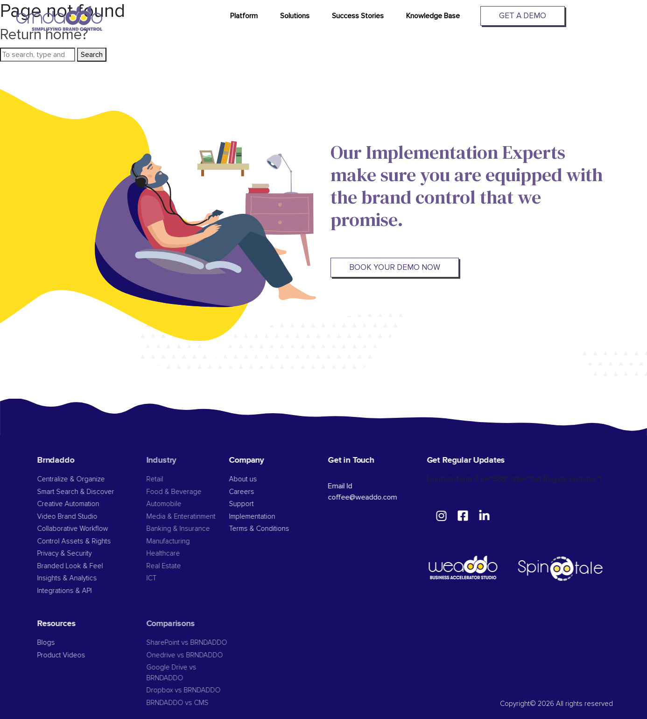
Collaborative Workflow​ (86, 528)
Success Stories (358, 16)
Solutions (294, 16)
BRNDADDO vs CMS (191, 702)
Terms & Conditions (270, 528)
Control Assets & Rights (89, 541)
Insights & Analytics (81, 578)
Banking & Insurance (191, 528)
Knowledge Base (433, 16)
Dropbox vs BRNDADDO (197, 690)
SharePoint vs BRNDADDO (200, 642)
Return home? (44, 35)
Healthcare (176, 553)
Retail (168, 479)
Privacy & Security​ (78, 553)
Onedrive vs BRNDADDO (198, 655)
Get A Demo (522, 16)
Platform (244, 16)
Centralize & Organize (85, 479)
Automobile (177, 504)
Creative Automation (82, 504)
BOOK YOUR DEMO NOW (393, 267)
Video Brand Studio (81, 516)
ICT (165, 578)
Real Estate (177, 566)
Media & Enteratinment (194, 516)
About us (254, 479)
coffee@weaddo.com (373, 497)
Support (252, 504)
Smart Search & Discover (89, 491)
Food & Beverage (187, 491)
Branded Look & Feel (84, 566)
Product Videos (75, 655)
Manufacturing (181, 541)
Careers (253, 491)
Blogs (60, 642)
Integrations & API (78, 590)
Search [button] (92, 54)
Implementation (263, 516)
